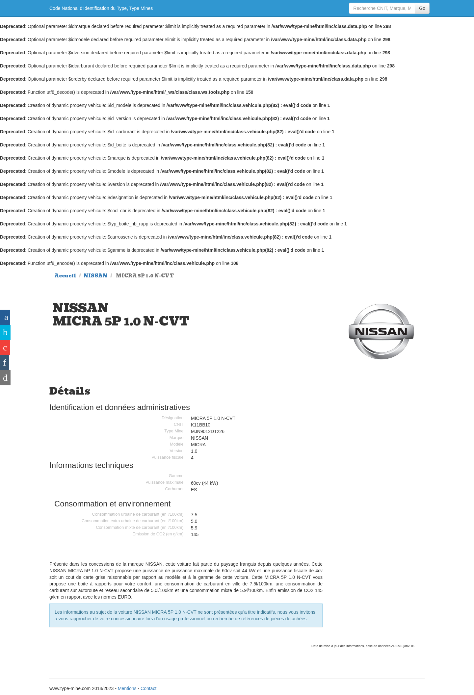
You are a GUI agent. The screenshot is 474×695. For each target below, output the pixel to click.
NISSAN (95, 275)
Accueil (65, 275)
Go (422, 8)
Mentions (127, 688)
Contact (148, 688)
